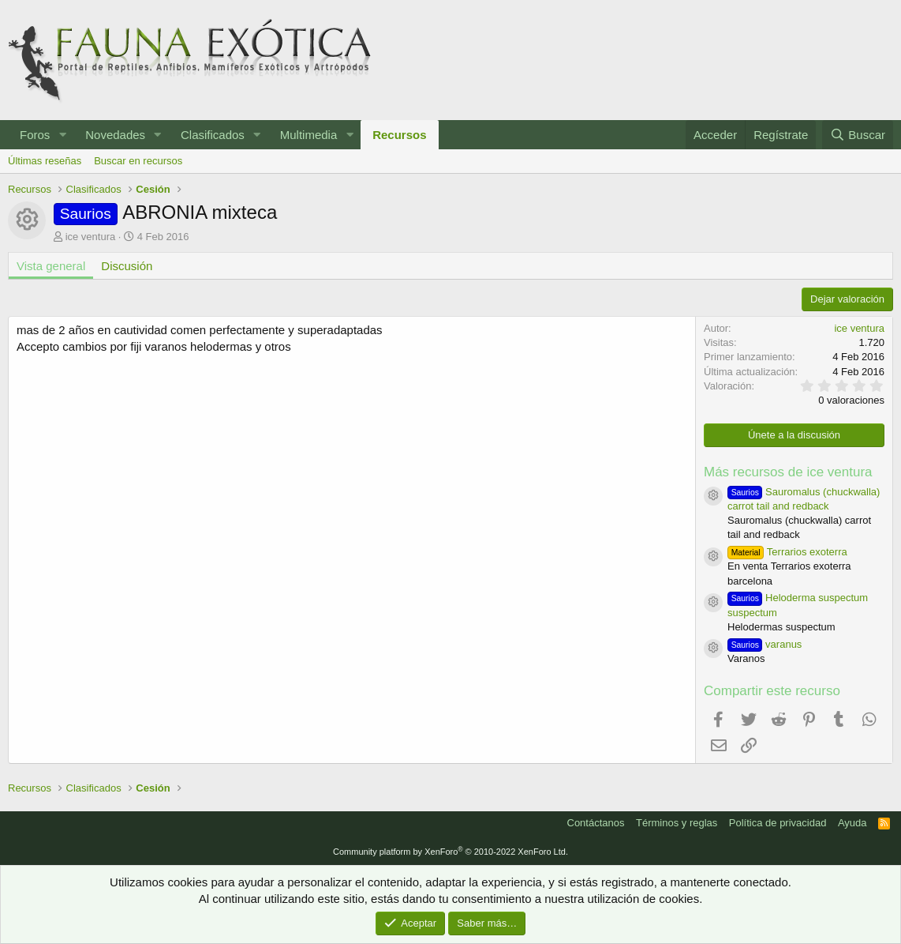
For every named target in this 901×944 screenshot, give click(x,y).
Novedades (115, 134)
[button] (62, 134)
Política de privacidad (778, 823)
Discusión (126, 266)
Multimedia (309, 134)
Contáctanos (596, 823)
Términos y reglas (676, 823)
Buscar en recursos (138, 161)
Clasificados (213, 134)
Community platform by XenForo (450, 851)
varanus (764, 644)
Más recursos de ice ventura (788, 472)
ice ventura (90, 237)
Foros (35, 134)
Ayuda (852, 823)
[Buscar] (857, 134)
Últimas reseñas (44, 161)
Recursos (399, 134)
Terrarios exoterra (787, 552)
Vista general (51, 266)
